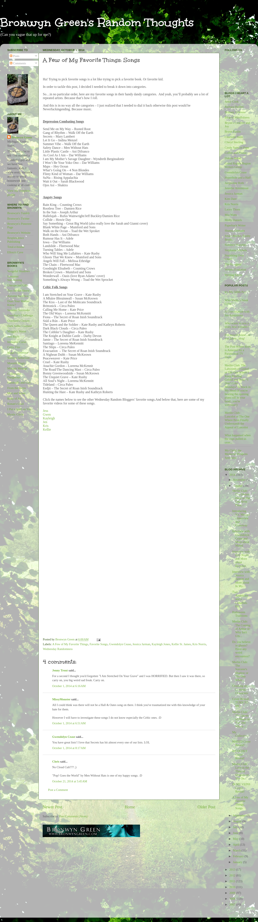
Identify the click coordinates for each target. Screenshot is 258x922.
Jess (45, 411)
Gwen (47, 414)
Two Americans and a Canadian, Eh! (240, 599)
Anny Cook (232, 101)
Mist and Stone (16, 393)
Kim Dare (231, 198)
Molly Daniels (233, 220)
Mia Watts (231, 214)
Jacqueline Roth (234, 183)
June (236, 833)
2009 (232, 893)
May (236, 838)
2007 (232, 904)
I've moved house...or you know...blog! (238, 336)
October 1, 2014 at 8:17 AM (69, 748)
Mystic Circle (15, 414)
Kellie (47, 429)
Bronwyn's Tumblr (18, 213)
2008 (232, 898)
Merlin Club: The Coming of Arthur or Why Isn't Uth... (241, 628)
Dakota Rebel (233, 158)
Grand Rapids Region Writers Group (238, 165)
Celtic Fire (13, 347)
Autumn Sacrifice (18, 296)
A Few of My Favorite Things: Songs (240, 803)
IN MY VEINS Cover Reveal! (241, 788)
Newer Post (52, 807)
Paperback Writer (235, 225)
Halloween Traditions (240, 613)
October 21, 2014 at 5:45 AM (69, 781)
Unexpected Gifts (17, 285)
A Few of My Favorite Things (70, 644)
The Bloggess (233, 264)
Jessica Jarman (141, 644)
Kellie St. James (181, 644)
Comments (18, 63)
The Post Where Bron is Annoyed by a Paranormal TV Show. (238, 352)
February (239, 856)
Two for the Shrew (18, 290)
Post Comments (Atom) (73, 816)
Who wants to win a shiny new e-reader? (237, 325)
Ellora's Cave (15, 252)
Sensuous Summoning (14, 278)
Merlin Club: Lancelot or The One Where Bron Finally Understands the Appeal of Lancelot (237, 420)
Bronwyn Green (21, 137)
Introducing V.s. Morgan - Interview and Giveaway (241, 518)
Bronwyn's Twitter (18, 218)
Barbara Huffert (234, 106)
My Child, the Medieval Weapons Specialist (236, 454)
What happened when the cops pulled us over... (238, 439)
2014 (232, 474)
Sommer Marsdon (235, 244)
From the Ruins (16, 388)
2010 (232, 887)
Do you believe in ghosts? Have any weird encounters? (241, 649)
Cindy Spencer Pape (237, 147)
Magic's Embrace (17, 352)
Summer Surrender (18, 310)
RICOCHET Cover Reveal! (239, 754)
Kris (45, 425)
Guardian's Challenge (20, 315)
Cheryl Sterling (234, 142)
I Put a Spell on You (19, 409)
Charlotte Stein (234, 137)
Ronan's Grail (15, 403)
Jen (45, 422)
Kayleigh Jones (161, 644)
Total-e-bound (15, 247)
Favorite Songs (98, 644)
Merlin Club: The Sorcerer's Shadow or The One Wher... (240, 671)
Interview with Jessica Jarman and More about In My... (241, 579)
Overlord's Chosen (18, 320)
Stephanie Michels (236, 250)
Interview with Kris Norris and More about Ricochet (241, 559)
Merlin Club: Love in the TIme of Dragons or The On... (240, 771)
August (237, 821)
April (236, 844)
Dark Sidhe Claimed (19, 326)
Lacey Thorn (232, 209)
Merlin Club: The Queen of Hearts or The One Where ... (241, 719)
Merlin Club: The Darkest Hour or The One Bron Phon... (241, 498)
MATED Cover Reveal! (241, 743)
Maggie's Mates (16, 331)
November (239, 479)
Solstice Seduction (18, 357)
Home (130, 807)
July (236, 827)
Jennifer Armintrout (236, 188)
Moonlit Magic (16, 363)
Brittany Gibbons (235, 112)
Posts (14, 56)
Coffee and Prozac (236, 152)
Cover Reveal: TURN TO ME (240, 702)
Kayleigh (49, 418)
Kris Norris (199, 644)
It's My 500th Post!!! (237, 292)
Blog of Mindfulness (237, 117)
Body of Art (14, 398)
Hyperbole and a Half (238, 177)
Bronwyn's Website (18, 232)
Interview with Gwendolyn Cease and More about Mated (241, 538)
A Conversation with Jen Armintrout (237, 313)
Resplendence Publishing (15, 239)
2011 (232, 881)
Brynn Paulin (233, 131)
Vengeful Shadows (18, 271)
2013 (232, 869)
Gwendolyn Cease (120, 644)
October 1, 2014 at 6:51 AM (69, 723)
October (238, 485)
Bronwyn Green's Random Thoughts (97, 22)
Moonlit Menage (17, 368)
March (237, 850)
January (238, 862)
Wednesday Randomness (58, 649)
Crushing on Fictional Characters (240, 689)
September (240, 815)
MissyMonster (61, 699)
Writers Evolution (235, 269)
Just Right (13, 336)
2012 (232, 875)
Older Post (206, 807)
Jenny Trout (60, 670)
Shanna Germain (235, 230)
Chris (55, 761)
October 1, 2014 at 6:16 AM (69, 686)
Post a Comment (58, 790)
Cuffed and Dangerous (14, 375)
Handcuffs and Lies (19, 382)
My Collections (240, 734)
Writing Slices (233, 275)
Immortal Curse (16, 342)
